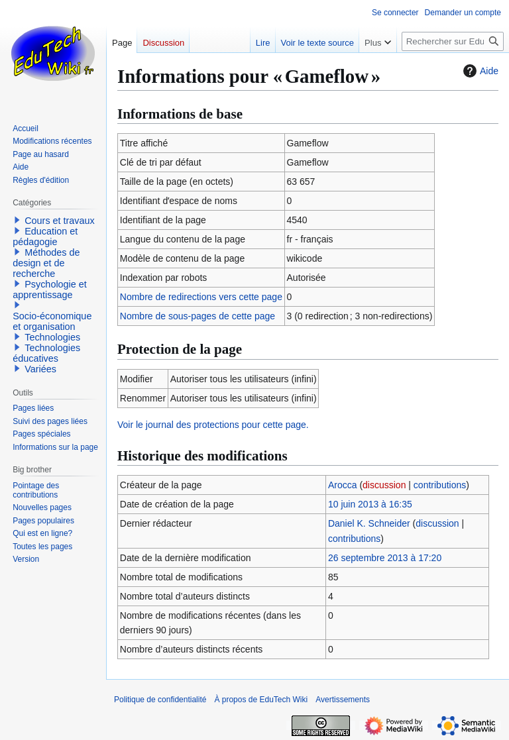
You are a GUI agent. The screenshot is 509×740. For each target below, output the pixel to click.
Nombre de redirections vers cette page (201, 296)
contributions (440, 485)
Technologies (52, 337)
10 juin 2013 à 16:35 (370, 504)
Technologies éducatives (46, 353)
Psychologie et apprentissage (50, 289)
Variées (40, 369)
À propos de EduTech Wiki (261, 699)
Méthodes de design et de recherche (46, 263)
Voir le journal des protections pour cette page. (213, 424)
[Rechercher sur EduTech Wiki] (453, 41)
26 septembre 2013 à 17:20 (384, 558)
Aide (479, 71)
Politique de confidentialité (160, 699)
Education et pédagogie (45, 236)
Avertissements (342, 699)
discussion (384, 485)
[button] (17, 220)
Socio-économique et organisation (52, 321)
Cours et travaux (60, 220)
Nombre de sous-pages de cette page (197, 316)
